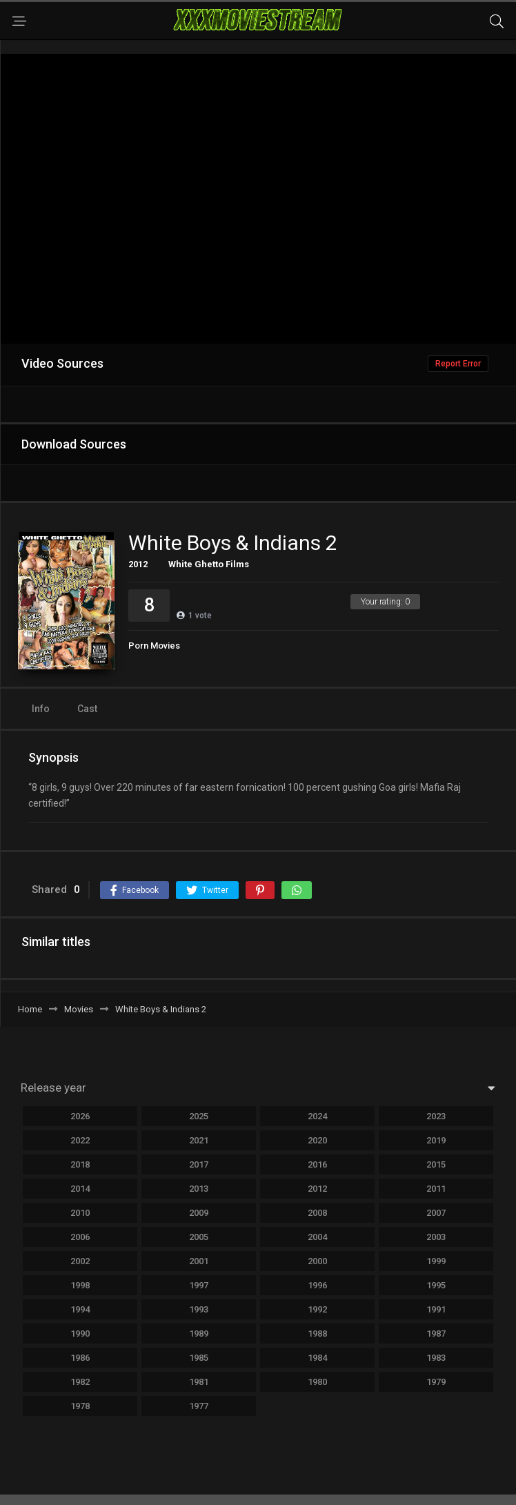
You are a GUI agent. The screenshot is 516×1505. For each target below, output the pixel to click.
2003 (436, 1237)
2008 (317, 1213)
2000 (317, 1261)
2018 (80, 1164)
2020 (317, 1140)
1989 (198, 1333)
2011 (436, 1188)
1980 (317, 1382)
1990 (80, 1333)
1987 (436, 1333)
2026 (80, 1116)
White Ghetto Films (208, 564)
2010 (80, 1213)
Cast (87, 708)
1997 (198, 1285)
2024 (317, 1116)
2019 (436, 1140)
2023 (436, 1116)
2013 (198, 1188)
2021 (198, 1140)
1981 (198, 1382)
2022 (80, 1140)
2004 (317, 1237)
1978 (80, 1406)
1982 (80, 1382)
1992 (317, 1309)
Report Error (458, 363)
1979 (436, 1382)
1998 (80, 1285)
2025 (198, 1116)
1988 (317, 1333)
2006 (80, 1237)
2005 (198, 1237)
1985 (198, 1357)
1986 (80, 1357)
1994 (80, 1309)
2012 (138, 564)
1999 (436, 1261)
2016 (317, 1164)
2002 (80, 1261)
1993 (198, 1309)
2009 (198, 1213)
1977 (198, 1406)
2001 (198, 1261)
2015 (436, 1164)
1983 (436, 1357)
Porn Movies (154, 645)
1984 (317, 1357)
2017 (198, 1164)
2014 (80, 1188)
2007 (436, 1213)
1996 (317, 1285)
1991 (436, 1309)
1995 (436, 1285)
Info (41, 708)
